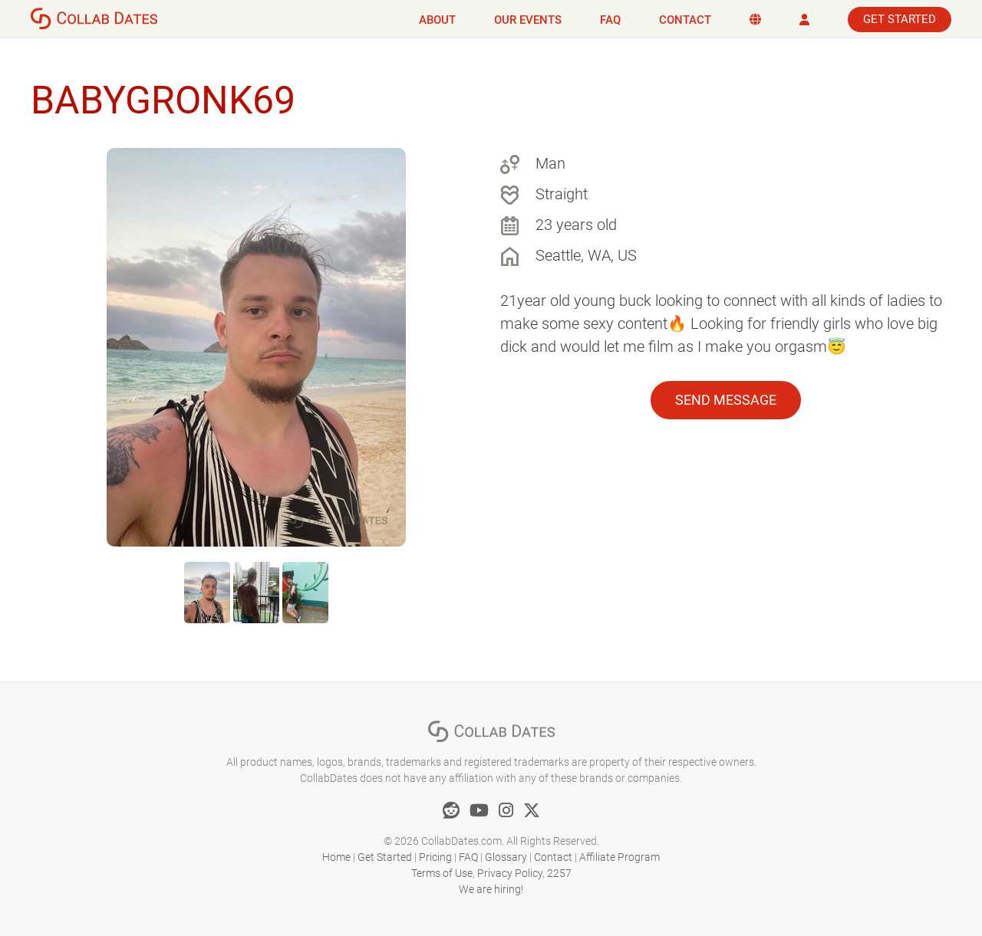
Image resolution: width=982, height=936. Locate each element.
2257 (559, 873)
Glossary (506, 857)
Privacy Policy (509, 873)
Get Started (899, 19)
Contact (685, 20)
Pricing (435, 857)
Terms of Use (442, 873)
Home (336, 857)
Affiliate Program (619, 857)
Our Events (528, 20)
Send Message (725, 400)
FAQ (610, 20)
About (437, 20)
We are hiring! (491, 889)
